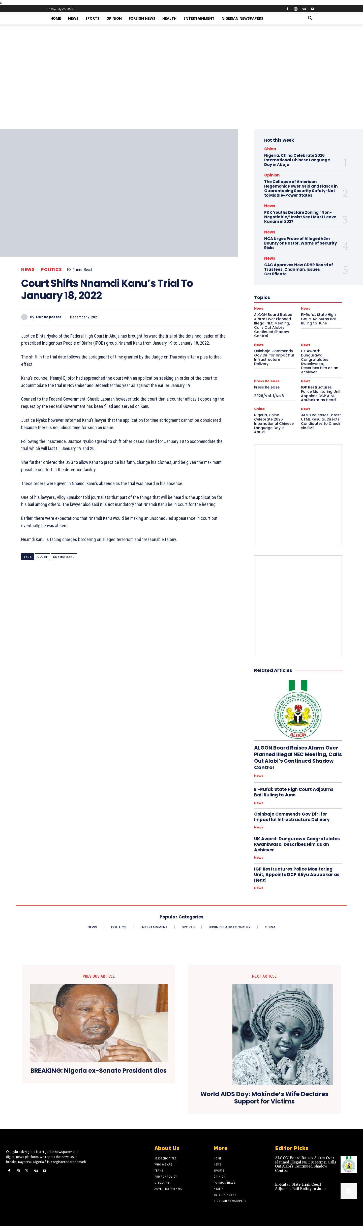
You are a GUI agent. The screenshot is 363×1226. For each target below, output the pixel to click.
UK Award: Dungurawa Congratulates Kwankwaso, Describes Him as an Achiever (319, 361)
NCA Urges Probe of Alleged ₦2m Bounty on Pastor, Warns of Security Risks (300, 243)
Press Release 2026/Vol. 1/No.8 (274, 391)
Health (169, 18)
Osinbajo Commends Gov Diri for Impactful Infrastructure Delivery (274, 357)
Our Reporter (49, 317)
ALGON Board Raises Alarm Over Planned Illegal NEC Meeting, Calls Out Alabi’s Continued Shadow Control (298, 757)
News (73, 18)
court (42, 557)
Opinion (114, 18)
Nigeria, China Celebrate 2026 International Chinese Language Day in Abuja (297, 160)
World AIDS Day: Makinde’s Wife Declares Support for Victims (264, 1098)
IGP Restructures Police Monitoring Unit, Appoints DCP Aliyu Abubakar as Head (321, 393)
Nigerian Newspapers (242, 18)
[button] (310, 18)
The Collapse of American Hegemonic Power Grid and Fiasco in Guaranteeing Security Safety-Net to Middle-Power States (301, 188)
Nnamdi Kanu (64, 557)
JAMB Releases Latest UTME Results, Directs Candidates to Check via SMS (321, 421)
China (270, 149)
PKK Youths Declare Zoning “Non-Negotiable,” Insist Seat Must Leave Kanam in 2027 (300, 217)
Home (55, 18)
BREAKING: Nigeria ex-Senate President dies (99, 1070)
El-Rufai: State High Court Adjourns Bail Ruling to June (294, 792)
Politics (51, 269)
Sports (92, 18)
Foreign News (142, 18)
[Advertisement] (181, 91)
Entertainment (199, 18)
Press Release (267, 381)
